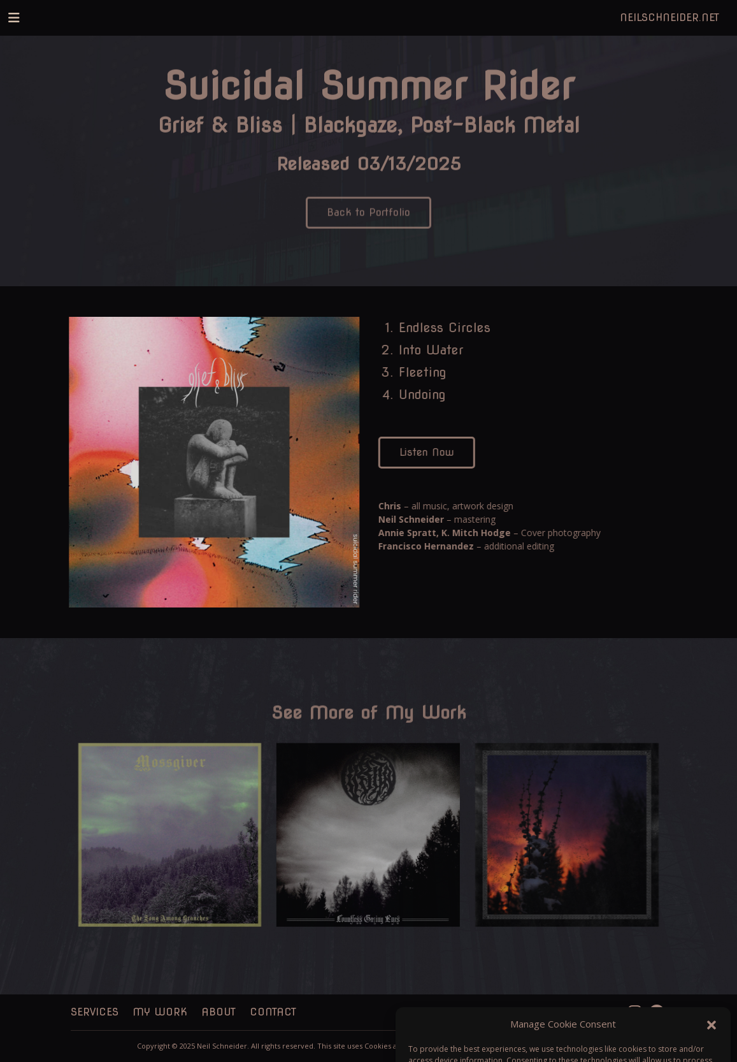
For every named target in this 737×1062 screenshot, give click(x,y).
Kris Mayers (578, 1046)
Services (94, 1012)
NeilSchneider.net (669, 17)
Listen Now (429, 452)
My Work (159, 1012)
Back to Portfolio (368, 219)
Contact (273, 1012)
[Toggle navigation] (14, 18)
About (218, 1012)
